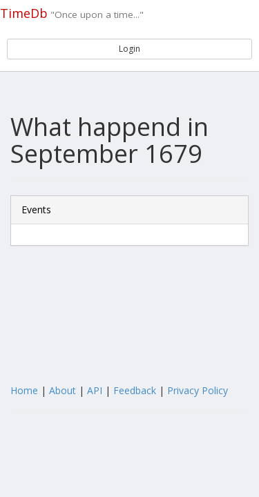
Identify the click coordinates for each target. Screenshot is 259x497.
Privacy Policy (197, 390)
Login (129, 49)
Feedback (134, 390)
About (62, 390)
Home (24, 390)
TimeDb (24, 13)
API (94, 390)
